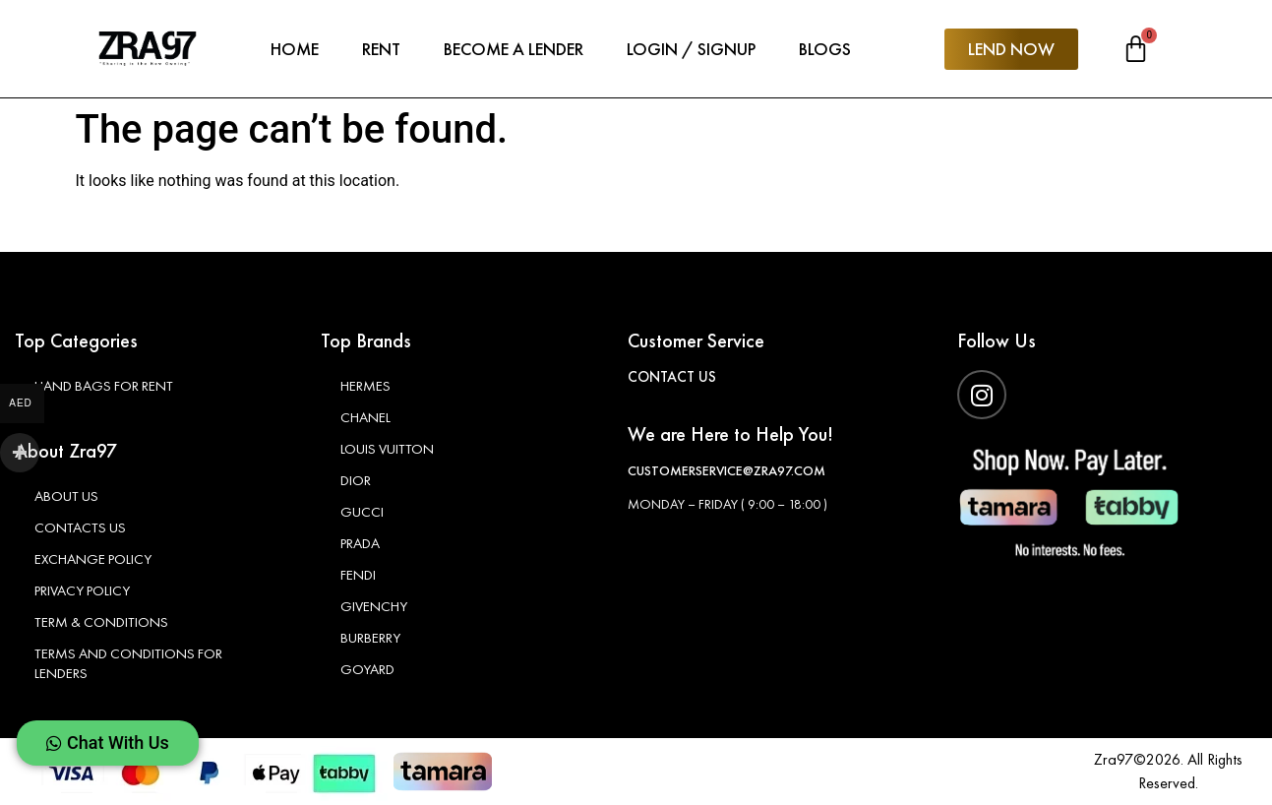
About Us (67, 496)
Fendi (358, 575)
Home (295, 48)
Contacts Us (81, 527)
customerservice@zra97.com (726, 470)
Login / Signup (691, 48)
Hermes (365, 386)
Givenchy (373, 606)
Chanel (365, 417)
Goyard (367, 669)
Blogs (825, 48)
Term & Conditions (103, 622)
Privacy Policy (82, 590)
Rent (381, 48)
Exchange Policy (93, 559)
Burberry (370, 638)
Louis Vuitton (388, 449)
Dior (355, 480)
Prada (360, 543)
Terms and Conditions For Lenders (130, 663)
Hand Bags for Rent (105, 386)
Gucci (362, 512)
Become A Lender (513, 48)
